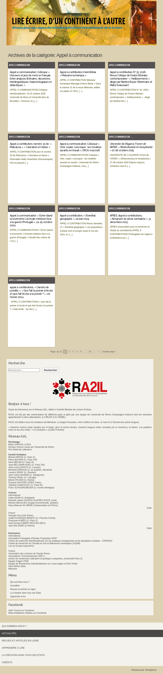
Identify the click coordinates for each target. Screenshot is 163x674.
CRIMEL (61, 417)
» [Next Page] (99, 352)
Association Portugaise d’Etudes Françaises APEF (32, 538)
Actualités (15, 585)
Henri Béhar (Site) (17, 566)
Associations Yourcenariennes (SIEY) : (27, 556)
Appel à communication (19, 65)
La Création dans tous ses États (25, 593)
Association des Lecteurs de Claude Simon (29, 553)
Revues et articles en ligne (23, 589)
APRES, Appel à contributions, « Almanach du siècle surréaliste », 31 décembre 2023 (130, 219)
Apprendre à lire (18, 596)
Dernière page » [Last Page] (108, 352)
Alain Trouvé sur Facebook (21, 610)
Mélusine (12, 568)
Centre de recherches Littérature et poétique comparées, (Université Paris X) (45, 558)
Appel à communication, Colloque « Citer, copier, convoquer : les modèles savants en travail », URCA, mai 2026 (80, 147)
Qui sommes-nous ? (20, 582)
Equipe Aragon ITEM (18, 561)
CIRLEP (48, 417)
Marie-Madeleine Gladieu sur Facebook (27, 613)
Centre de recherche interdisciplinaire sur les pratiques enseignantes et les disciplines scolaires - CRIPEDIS (60, 541)
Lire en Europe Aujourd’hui (21, 546)
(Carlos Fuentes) (56, 430)
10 (90, 352)
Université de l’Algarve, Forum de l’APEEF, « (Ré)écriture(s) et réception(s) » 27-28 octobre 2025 (131, 147)
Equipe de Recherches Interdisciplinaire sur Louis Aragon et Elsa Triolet (42, 563)
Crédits (7, 662)
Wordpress (150, 670)
